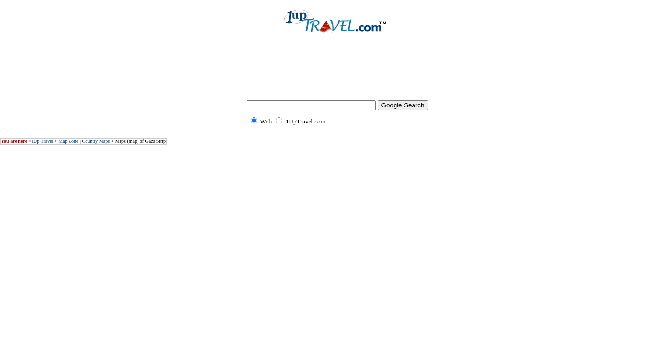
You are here (14, 141)
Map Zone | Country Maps (84, 141)
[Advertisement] (336, 73)
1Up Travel (42, 141)
